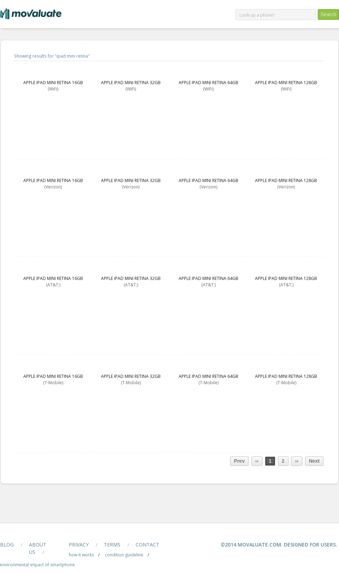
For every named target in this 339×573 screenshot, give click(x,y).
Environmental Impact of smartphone (37, 565)
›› (296, 461)
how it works (81, 555)
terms (112, 544)
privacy (79, 544)
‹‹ (256, 461)
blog (7, 544)
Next (314, 461)
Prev (239, 461)
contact (147, 544)
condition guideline (124, 555)
